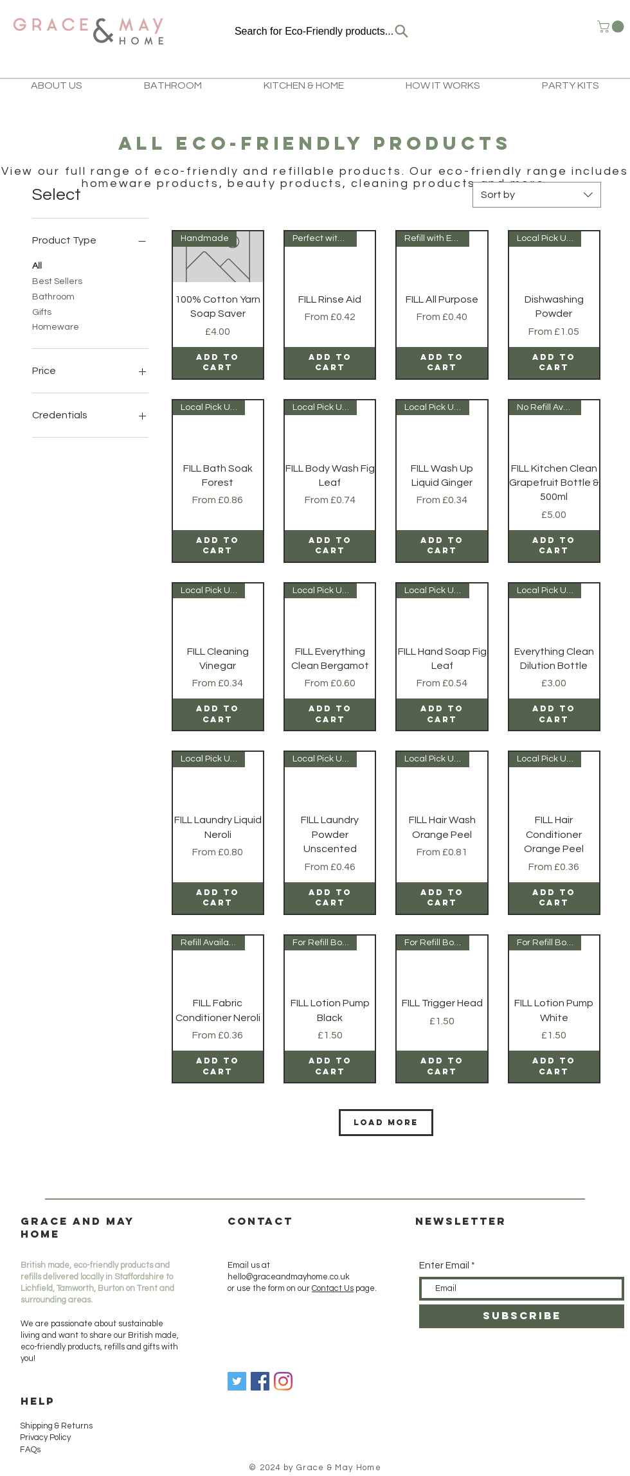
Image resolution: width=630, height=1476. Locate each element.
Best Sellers (57, 280)
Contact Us (333, 1288)
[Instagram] (283, 1381)
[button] (612, 27)
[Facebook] (260, 1381)
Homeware (55, 326)
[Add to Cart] (218, 362)
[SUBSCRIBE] (521, 1316)
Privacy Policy (45, 1437)
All (37, 265)
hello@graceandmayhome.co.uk (289, 1276)
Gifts (41, 311)
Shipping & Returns (57, 1425)
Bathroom (53, 295)
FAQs (30, 1449)
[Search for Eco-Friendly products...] (322, 31)
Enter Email (444, 1265)
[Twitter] (237, 1381)
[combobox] (537, 195)
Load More (386, 1122)
